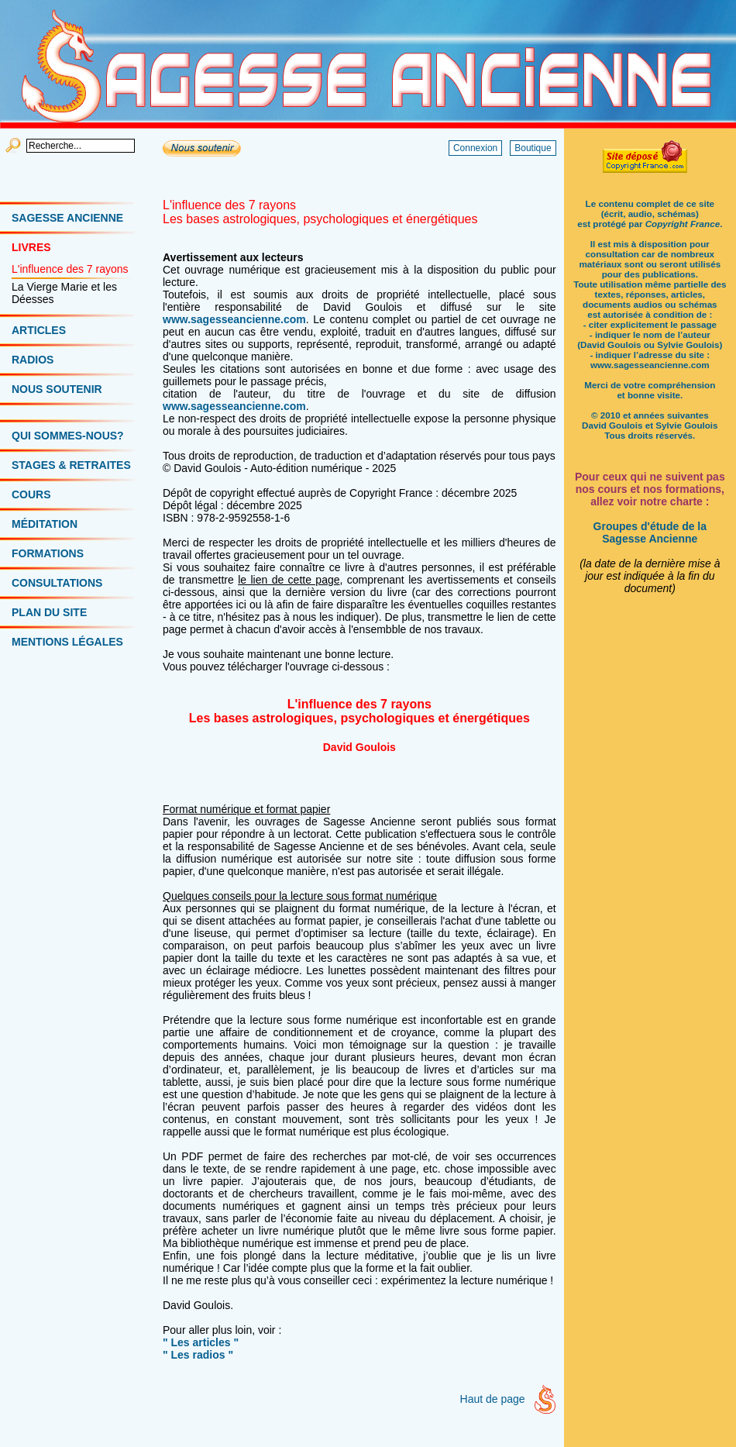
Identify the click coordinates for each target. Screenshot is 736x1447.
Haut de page (492, 1399)
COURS (31, 494)
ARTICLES (39, 330)
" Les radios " (198, 1355)
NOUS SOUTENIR (57, 389)
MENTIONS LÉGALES (67, 642)
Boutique (532, 148)
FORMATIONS (48, 553)
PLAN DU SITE (49, 612)
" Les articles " (201, 1342)
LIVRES (31, 247)
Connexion (475, 148)
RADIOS (32, 359)
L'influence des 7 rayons (70, 269)
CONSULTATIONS (57, 583)
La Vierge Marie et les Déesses (64, 293)
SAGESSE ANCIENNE (67, 218)
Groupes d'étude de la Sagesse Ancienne (650, 532)
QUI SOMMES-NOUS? (68, 435)
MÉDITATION (44, 524)
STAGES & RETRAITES (71, 465)
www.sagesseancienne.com (234, 319)
